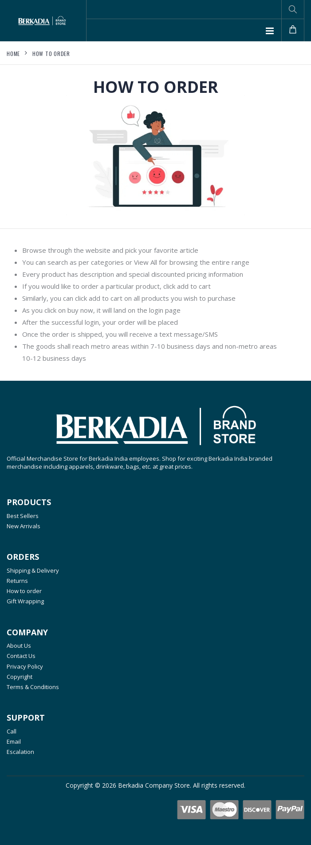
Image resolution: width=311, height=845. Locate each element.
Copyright (19, 677)
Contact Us (21, 656)
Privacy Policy (25, 666)
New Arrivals (23, 526)
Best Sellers (23, 516)
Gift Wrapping (25, 601)
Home (13, 53)
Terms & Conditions (33, 687)
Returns (17, 581)
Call (11, 731)
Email (14, 741)
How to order (51, 53)
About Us (19, 646)
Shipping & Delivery (33, 570)
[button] (293, 9)
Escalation (20, 752)
